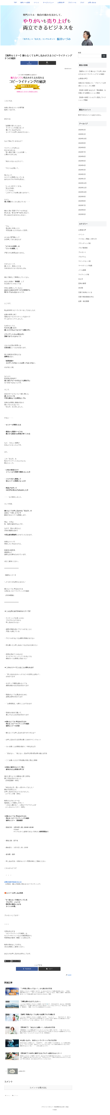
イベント (7, 961)
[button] (43, 63)
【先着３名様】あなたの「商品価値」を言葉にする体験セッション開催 (92, 91)
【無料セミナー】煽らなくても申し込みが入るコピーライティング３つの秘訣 (92, 72)
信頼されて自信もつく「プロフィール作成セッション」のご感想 (92, 84)
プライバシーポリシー (47, 1109)
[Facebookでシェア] (32, 63)
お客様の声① (83, 78)
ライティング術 (16, 961)
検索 (79, 53)
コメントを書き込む (38, 1090)
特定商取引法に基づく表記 (62, 1109)
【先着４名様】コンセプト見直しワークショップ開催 (92, 99)
